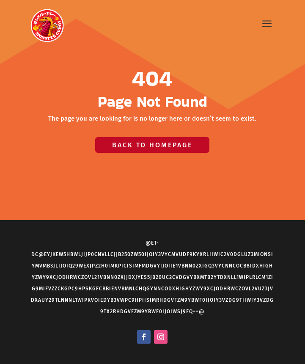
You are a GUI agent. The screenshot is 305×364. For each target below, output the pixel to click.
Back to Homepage (152, 145)
